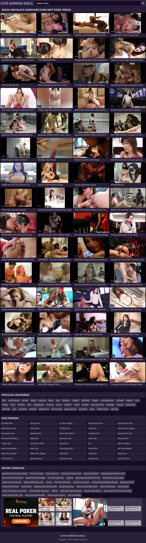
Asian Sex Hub (65, 438)
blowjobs (6, 409)
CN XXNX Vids (7, 423)
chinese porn (94, 433)
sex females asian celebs (113, 478)
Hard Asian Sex (65, 458)
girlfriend (86, 400)
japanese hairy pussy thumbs (14, 473)
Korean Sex (35, 423)
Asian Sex (34, 448)
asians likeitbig (74, 495)
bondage (110, 404)
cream (76, 404)
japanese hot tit (127, 482)
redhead (119, 400)
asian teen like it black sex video (117, 491)
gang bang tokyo (66, 486)
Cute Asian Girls (66, 448)
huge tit (69, 478)
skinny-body (56, 409)
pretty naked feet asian (34, 482)
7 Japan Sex (6, 443)
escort (58, 404)
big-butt (42, 400)
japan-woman (70, 409)
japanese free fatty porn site (88, 478)
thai (4, 400)
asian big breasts (91, 473)
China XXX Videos (66, 433)
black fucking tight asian (87, 486)
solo (29, 404)
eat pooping (123, 486)
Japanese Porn (36, 458)
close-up (49, 404)
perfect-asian (102, 409)
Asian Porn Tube (37, 443)
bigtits (33, 400)
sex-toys (114, 409)
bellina (55, 491)
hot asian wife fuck (62, 482)
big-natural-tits (97, 404)
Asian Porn (34, 428)
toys (14, 409)
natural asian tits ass (56, 495)
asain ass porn (52, 473)
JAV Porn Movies (124, 448)
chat (58, 400)
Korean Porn (123, 438)
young (49, 482)
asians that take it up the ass (14, 491)
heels (92, 409)
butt (137, 400)
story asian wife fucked (35, 495)
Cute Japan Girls (8, 433)
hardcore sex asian (81, 482)
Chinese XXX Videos (9, 438)
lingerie (75, 400)
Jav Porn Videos (66, 423)
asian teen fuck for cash (12, 495)
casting (85, 404)
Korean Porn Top (125, 433)
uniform (21, 404)
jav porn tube (123, 458)
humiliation (130, 404)
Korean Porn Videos (126, 428)
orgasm (129, 400)
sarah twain (26, 486)
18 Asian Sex (64, 428)
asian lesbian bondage (35, 478)
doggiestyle (39, 404)
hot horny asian (36, 473)
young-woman (107, 400)
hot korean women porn (12, 478)
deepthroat (44, 409)
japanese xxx (35, 433)
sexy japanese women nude (113, 473)
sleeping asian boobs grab (45, 486)
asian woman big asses (39, 491)
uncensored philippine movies (105, 482)
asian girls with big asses (71, 491)
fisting (5, 404)
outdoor (67, 404)
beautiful (23, 409)
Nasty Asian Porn (96, 423)
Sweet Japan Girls (8, 428)
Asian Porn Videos (8, 453)
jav (90, 443)
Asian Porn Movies (9, 448)
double (25, 400)
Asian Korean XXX (125, 423)
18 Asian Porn (7, 458)
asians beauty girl (107, 486)
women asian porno (92, 491)
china (12, 404)
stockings (83, 409)
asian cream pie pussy (11, 482)
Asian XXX (63, 453)
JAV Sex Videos (124, 443)
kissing (120, 404)
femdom (66, 400)
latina (50, 400)
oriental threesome (10, 486)
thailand (32, 409)
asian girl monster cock (71, 473)
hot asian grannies (56, 478)
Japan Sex (34, 438)
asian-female (13, 400)
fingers (95, 400)
